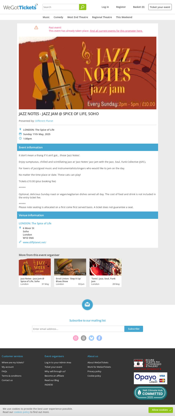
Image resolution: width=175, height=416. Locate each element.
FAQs (4, 371)
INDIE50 (49, 384)
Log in (105, 7)
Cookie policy (94, 375)
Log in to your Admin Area (58, 362)
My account (8, 366)
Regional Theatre (102, 17)
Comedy (58, 17)
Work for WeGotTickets (99, 366)
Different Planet (44, 120)
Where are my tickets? (13, 362)
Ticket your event (160, 7)
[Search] (82, 7)
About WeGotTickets (98, 362)
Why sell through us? (55, 371)
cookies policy (22, 412)
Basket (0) (138, 7)
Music (46, 17)
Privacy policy (94, 371)
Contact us (7, 380)
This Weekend (124, 17)
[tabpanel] (34, 272)
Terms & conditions (11, 375)
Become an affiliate (54, 375)
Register (121, 7)
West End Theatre (77, 17)
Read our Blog (52, 380)
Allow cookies (160, 409)
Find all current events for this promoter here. (116, 30)
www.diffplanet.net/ (34, 242)
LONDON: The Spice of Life (35, 223)
